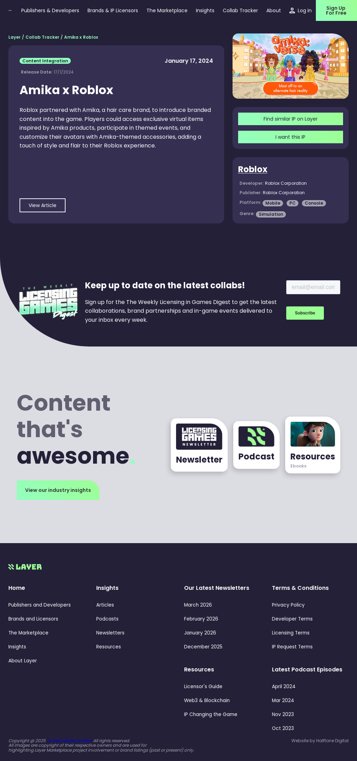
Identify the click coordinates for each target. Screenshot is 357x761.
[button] (205, 10)
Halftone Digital (332, 741)
